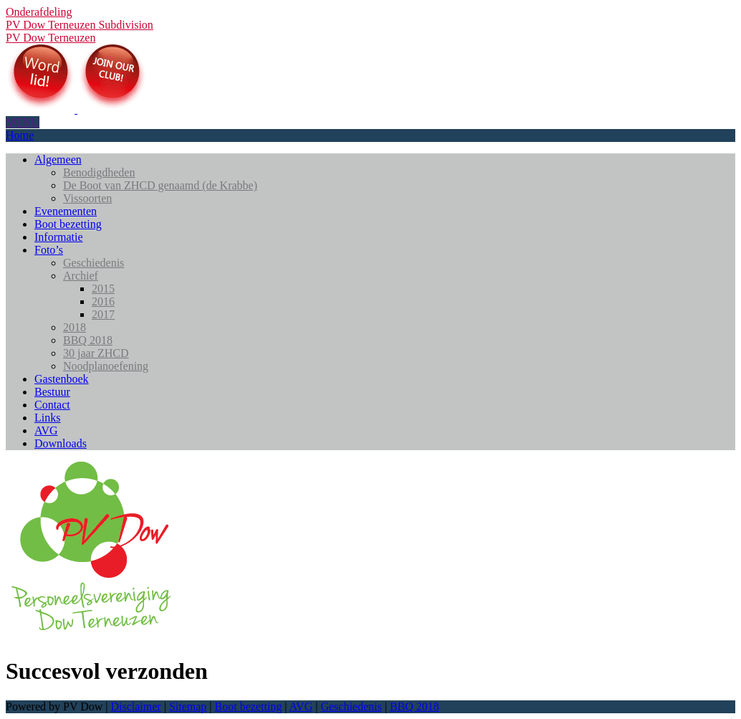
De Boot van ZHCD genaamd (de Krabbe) (160, 185)
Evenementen (65, 211)
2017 (103, 314)
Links (47, 417)
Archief (80, 276)
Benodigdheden (99, 172)
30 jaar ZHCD (96, 353)
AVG (46, 430)
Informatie (58, 237)
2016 (103, 301)
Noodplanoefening (105, 366)
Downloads (60, 443)
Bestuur (52, 392)
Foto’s (48, 250)
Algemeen (58, 159)
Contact (52, 405)
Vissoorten (87, 198)
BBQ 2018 (88, 340)
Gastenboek (61, 379)
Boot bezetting (68, 224)
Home (20, 135)
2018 (74, 327)
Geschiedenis (93, 263)
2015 (103, 288)
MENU (22, 122)
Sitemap (187, 706)
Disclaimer (135, 706)
